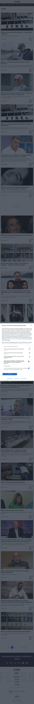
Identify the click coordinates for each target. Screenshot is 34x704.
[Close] (31, 325)
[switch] (29, 349)
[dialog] (17, 352)
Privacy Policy (24, 378)
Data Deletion (10, 378)
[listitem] (17, 346)
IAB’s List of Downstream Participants (14, 338)
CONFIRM (9, 374)
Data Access (17, 378)
